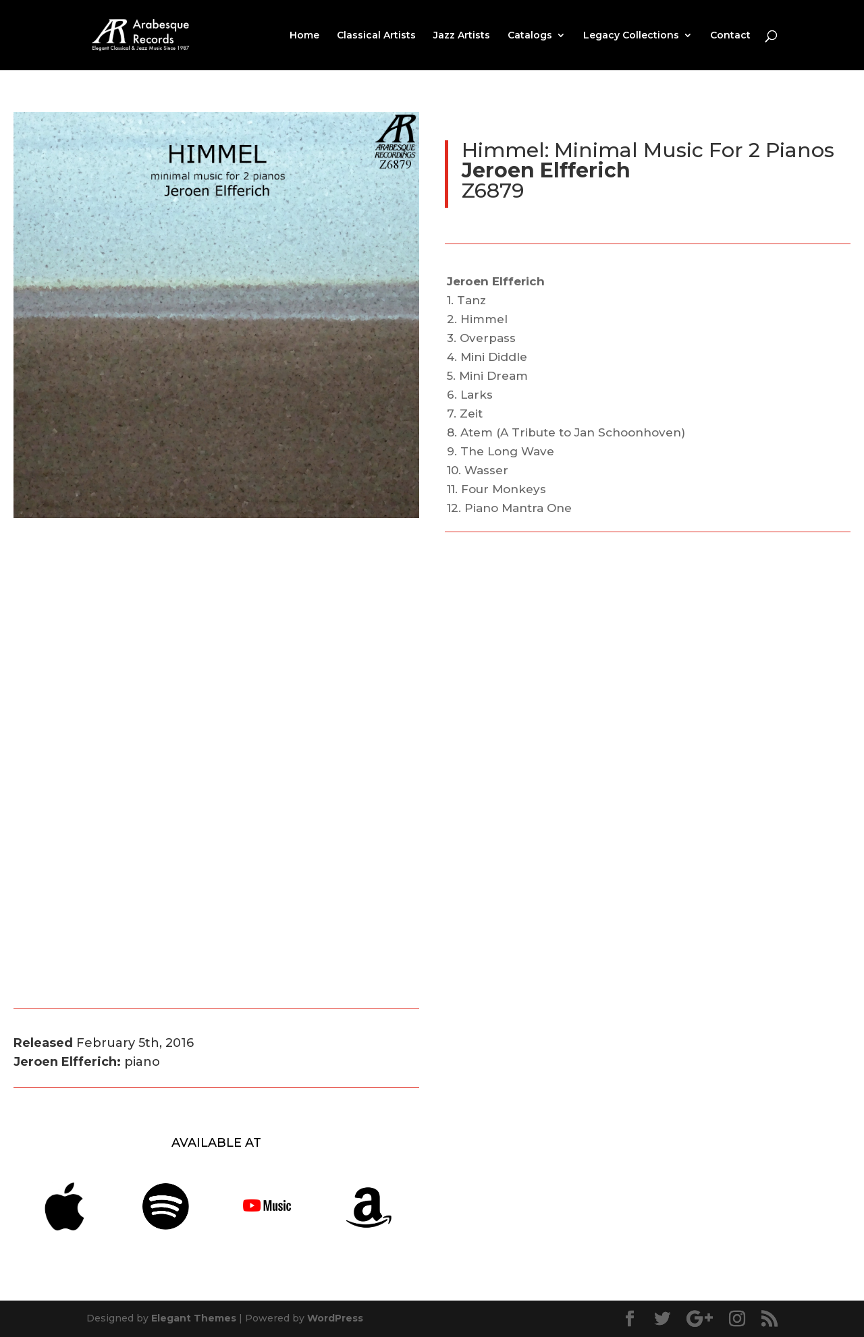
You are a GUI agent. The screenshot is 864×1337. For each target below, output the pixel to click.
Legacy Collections (631, 35)
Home (304, 35)
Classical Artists (376, 35)
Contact (730, 35)
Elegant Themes (193, 1318)
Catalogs (530, 35)
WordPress (335, 1318)
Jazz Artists (461, 35)
